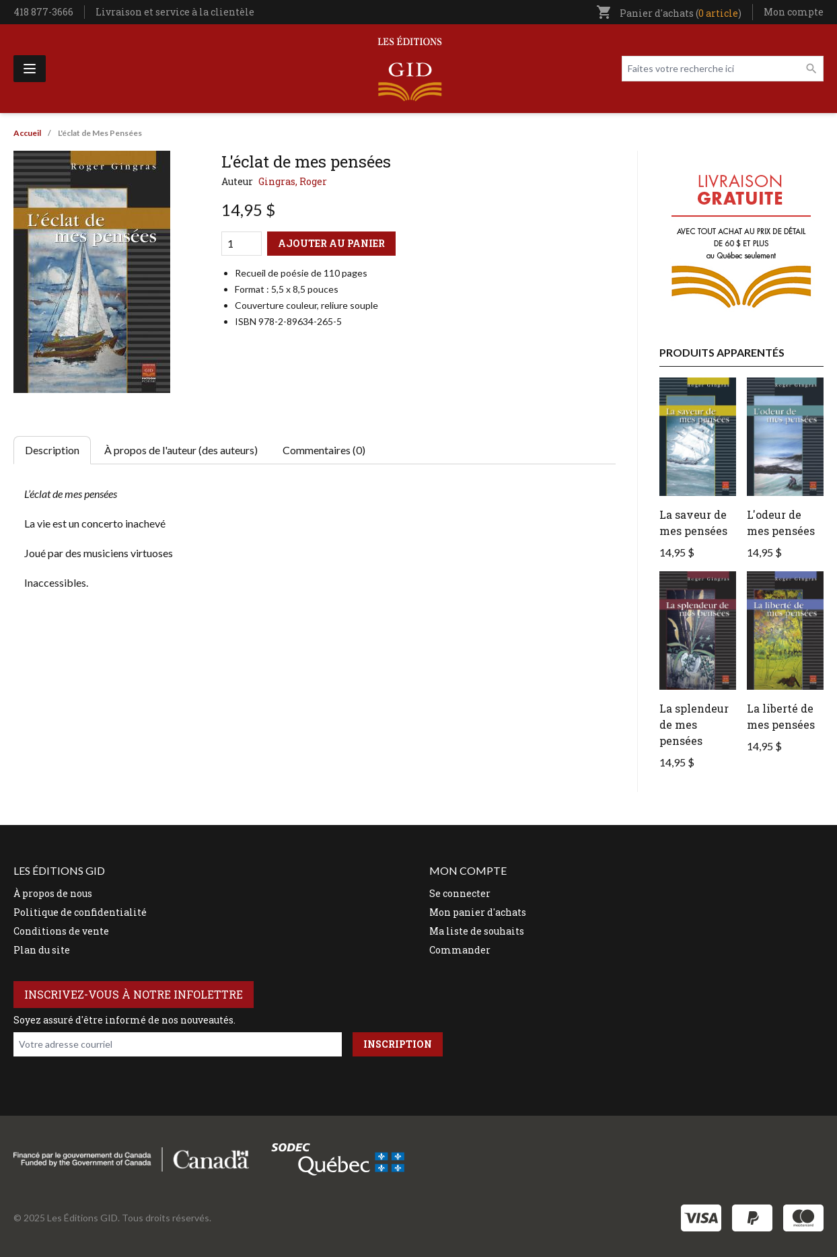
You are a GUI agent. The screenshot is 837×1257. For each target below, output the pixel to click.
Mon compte (794, 11)
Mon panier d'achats (477, 912)
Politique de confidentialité (80, 912)
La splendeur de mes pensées (694, 724)
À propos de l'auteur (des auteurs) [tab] (181, 449)
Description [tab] (52, 449)
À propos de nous (52, 893)
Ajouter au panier (331, 243)
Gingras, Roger (292, 181)
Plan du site (41, 949)
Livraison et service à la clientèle (175, 11)
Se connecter (459, 893)
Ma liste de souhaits (476, 931)
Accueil (27, 133)
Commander (459, 949)
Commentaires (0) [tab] (324, 449)
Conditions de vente (61, 931)
